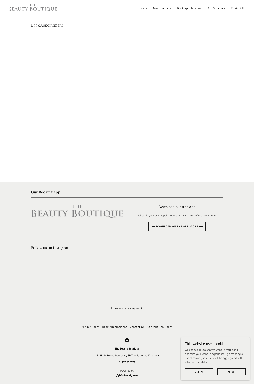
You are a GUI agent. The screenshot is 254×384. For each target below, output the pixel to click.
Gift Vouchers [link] (217, 8)
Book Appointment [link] (189, 8)
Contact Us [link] (238, 8)
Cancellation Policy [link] (160, 326)
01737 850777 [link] (127, 362)
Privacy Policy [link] (90, 326)
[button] (162, 8)
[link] (32, 7)
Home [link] (143, 8)
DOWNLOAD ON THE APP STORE (177, 226)
